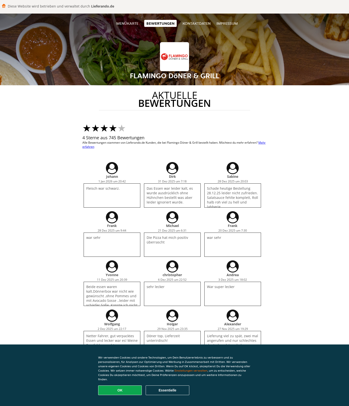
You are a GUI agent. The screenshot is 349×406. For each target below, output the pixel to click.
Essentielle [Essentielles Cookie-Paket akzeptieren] (167, 390)
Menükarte (127, 23)
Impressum (227, 23)
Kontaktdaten (196, 23)
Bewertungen (160, 23)
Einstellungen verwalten (190, 370)
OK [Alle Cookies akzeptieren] (120, 390)
